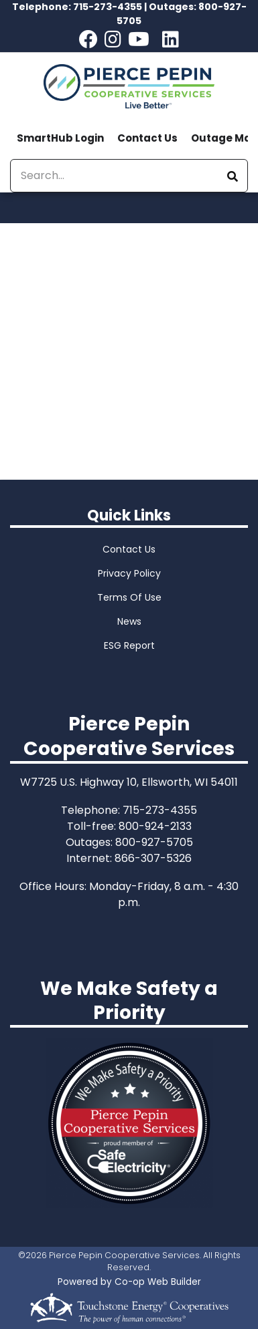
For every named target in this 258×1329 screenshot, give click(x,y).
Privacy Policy (129, 573)
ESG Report (129, 645)
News (129, 621)
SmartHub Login (60, 138)
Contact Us (147, 138)
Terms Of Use (129, 597)
